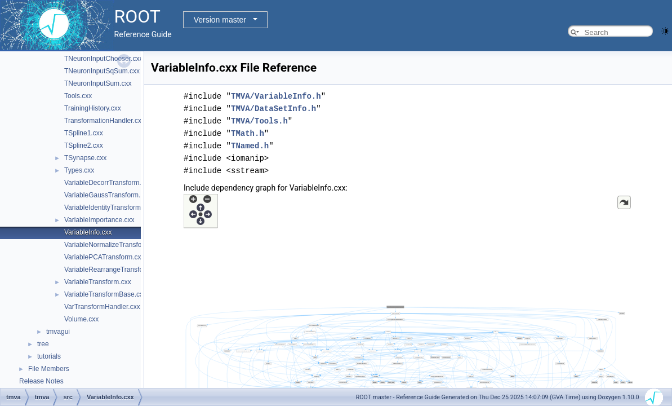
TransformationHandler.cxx (104, 121)
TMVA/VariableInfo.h (276, 96)
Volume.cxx (81, 319)
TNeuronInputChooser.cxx (103, 59)
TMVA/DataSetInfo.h (273, 108)
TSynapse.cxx (85, 158)
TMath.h (247, 133)
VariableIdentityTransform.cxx (108, 207)
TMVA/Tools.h (259, 121)
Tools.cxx (78, 96)
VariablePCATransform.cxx (104, 257)
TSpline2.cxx (83, 145)
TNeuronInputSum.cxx (97, 83)
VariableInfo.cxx (88, 232)
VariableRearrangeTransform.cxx (113, 269)
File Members (48, 369)
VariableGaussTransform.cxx (107, 195)
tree (43, 344)
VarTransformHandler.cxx (102, 307)
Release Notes (41, 381)
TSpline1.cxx (83, 133)
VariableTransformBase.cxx (105, 294)
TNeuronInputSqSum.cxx (102, 71)
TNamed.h (250, 145)
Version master (220, 19)
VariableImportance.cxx (99, 220)
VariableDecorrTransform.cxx (108, 183)
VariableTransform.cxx (97, 282)
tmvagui (58, 332)
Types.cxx (79, 170)
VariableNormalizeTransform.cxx (113, 245)
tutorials (49, 356)
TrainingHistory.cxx (92, 108)
